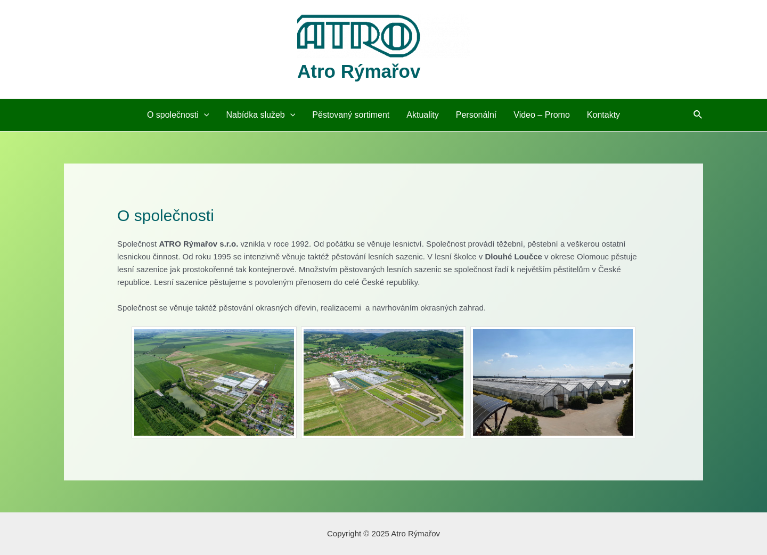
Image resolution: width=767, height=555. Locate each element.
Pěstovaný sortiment (350, 114)
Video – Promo (541, 114)
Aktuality (422, 114)
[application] (204, 115)
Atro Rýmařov (358, 71)
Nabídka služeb (260, 115)
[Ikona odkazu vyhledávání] (698, 115)
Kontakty (603, 114)
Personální (476, 114)
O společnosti (178, 115)
